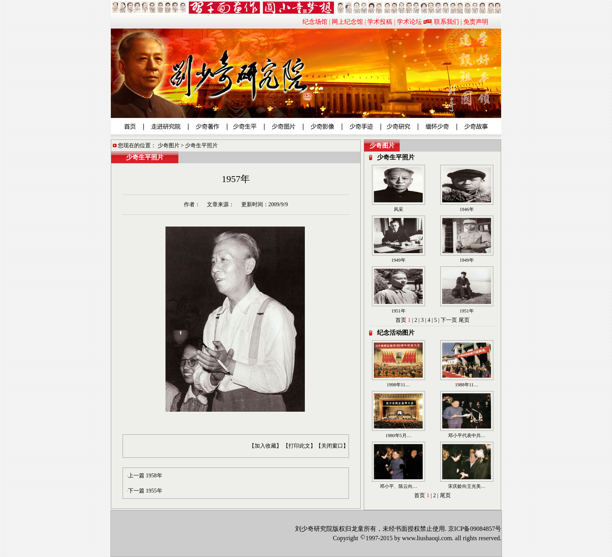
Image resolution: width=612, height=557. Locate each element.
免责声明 (475, 21)
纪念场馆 (314, 21)
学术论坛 (409, 21)
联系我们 (446, 21)
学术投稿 (379, 21)
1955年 (154, 491)
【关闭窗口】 (332, 446)
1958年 (154, 475)
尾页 (464, 320)
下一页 (449, 320)
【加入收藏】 (265, 446)
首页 (400, 320)
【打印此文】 (299, 446)
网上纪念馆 (347, 21)
